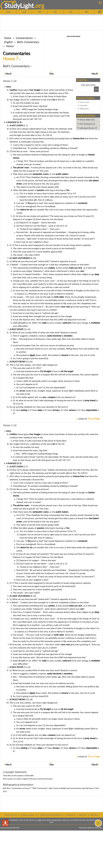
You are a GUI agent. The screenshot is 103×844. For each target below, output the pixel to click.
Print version (84, 102)
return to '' (89, 418)
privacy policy (27, 814)
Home (7, 37)
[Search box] (85, 89)
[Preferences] (100, 12)
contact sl (70, 814)
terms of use (11, 814)
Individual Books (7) (88, 128)
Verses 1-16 (9, 81)
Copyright (83, 105)
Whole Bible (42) (87, 119)
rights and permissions (51, 814)
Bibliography (84, 109)
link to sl (94, 814)
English (8, 42)
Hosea (9, 46)
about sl (83, 814)
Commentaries (24, 37)
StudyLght (19, 5)
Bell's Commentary (28, 42)
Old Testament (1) (87, 124)
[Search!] (96, 89)
